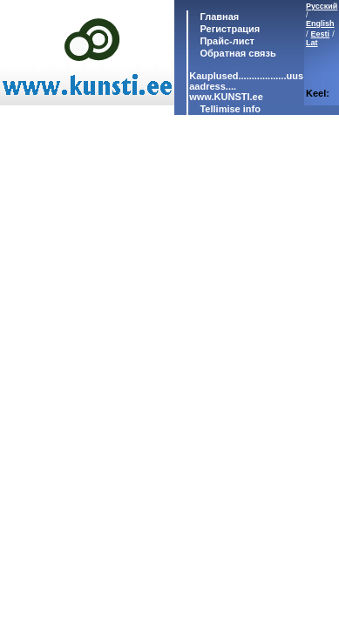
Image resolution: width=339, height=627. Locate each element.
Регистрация (230, 29)
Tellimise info (230, 109)
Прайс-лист (225, 41)
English (320, 23)
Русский (321, 6)
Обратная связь (236, 53)
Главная (218, 16)
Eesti (320, 34)
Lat (312, 42)
